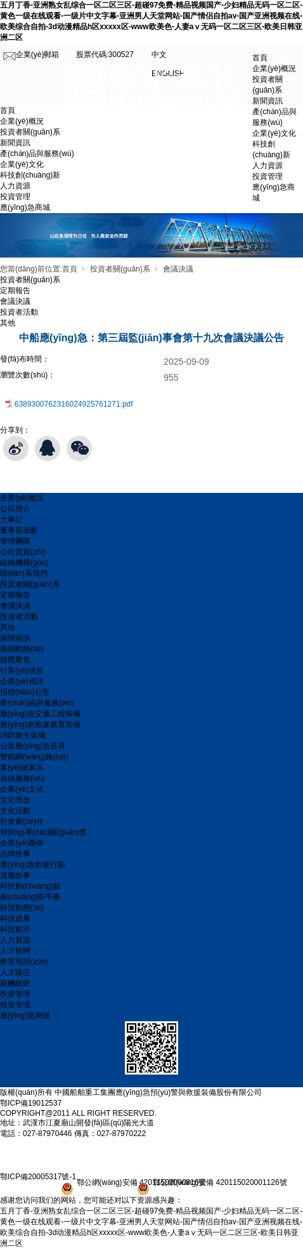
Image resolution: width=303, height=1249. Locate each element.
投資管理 (15, 196)
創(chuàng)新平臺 (30, 897)
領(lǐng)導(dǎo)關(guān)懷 (43, 832)
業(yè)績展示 (22, 767)
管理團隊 (15, 541)
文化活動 (15, 810)
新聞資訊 (15, 142)
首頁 (260, 57)
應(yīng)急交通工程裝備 (40, 713)
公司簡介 (15, 508)
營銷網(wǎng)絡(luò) (34, 756)
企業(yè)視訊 (22, 681)
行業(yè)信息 (22, 670)
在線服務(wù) (22, 778)
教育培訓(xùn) (24, 961)
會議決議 (178, 269)
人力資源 (15, 185)
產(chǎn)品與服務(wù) (37, 153)
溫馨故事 (15, 875)
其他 (7, 322)
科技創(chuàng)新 (30, 175)
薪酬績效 (15, 983)
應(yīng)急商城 (25, 207)
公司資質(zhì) (23, 551)
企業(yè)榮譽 (22, 843)
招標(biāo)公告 (25, 692)
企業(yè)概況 (22, 121)
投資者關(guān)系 (30, 132)
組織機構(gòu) (24, 562)
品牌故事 (15, 853)
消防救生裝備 (23, 735)
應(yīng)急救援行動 (32, 864)
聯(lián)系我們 (24, 573)
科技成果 (15, 918)
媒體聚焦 (15, 659)
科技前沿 (15, 929)
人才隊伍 (15, 972)
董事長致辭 (19, 530)
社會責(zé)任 (22, 821)
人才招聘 (15, 950)
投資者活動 (19, 312)
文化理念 (15, 799)
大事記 (11, 519)
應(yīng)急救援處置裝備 (40, 724)
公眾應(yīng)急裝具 (32, 746)
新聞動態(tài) (22, 648)
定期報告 (15, 290)
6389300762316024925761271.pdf (74, 404)
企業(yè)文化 (22, 164)
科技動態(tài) (22, 907)
